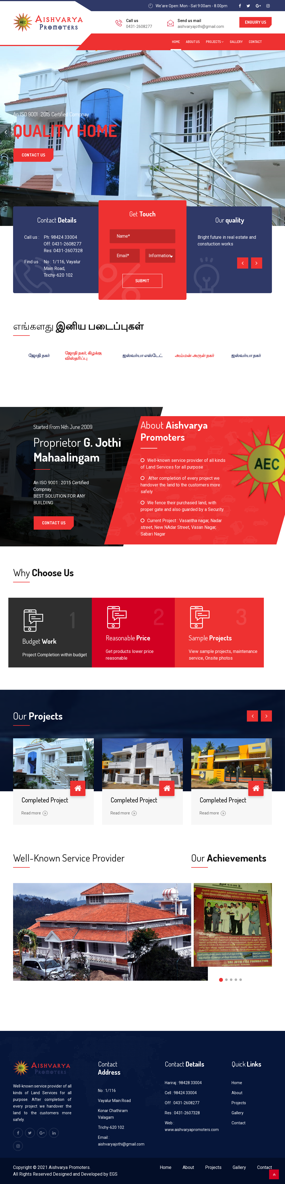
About (237, 1093)
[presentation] (5, 132)
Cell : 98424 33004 (181, 1093)
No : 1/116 (107, 1090)
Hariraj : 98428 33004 (183, 1083)
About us (193, 42)
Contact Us (33, 158)
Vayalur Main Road (114, 1100)
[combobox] (160, 256)
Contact (255, 42)
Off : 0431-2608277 (182, 1103)
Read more (34, 813)
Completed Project (44, 799)
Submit (142, 280)
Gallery (236, 42)
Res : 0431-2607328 (182, 1113)
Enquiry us (255, 22)
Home (176, 42)
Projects (215, 42)
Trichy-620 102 (111, 1127)
